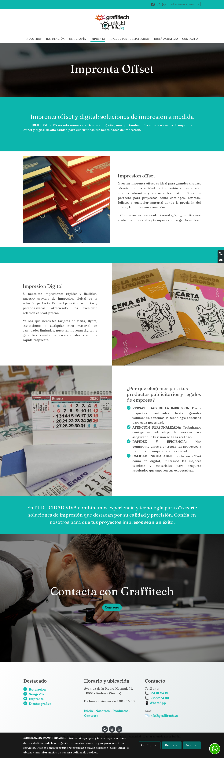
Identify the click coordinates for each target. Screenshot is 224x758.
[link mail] (221, 260)
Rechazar (172, 745)
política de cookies (84, 752)
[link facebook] (153, 4)
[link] (111, 22)
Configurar (149, 745)
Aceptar (192, 745)
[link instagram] (158, 4)
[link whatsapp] (164, 4)
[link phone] (221, 253)
